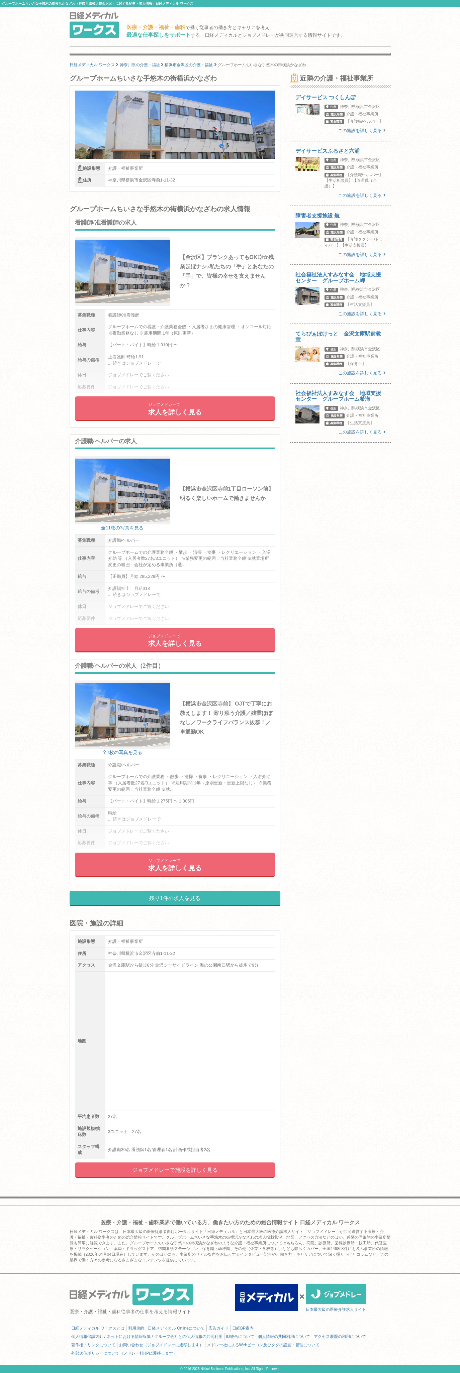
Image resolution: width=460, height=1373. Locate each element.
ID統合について (240, 1336)
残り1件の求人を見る (174, 898)
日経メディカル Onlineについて (176, 1328)
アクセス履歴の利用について (340, 1336)
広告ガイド (218, 1328)
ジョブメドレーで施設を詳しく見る (175, 1170)
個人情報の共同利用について (284, 1336)
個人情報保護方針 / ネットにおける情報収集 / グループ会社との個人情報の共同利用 (146, 1336)
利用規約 (136, 1328)
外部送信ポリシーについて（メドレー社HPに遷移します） (124, 1353)
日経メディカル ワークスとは (97, 1328)
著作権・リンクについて (93, 1345)
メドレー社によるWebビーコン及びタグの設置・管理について (263, 1345)
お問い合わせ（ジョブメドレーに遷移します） (161, 1345)
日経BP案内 (243, 1328)
